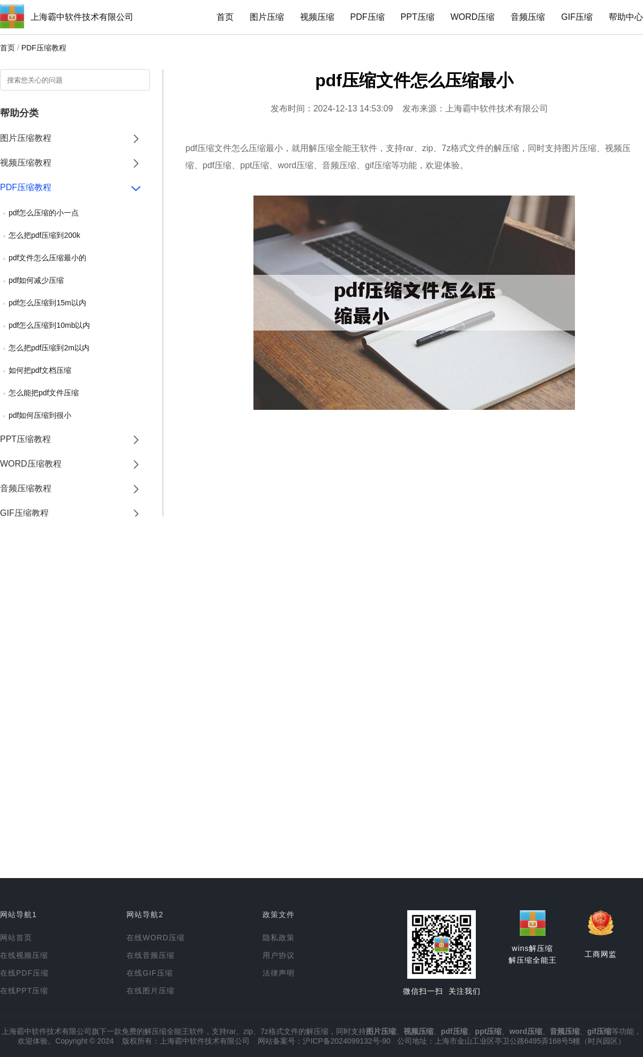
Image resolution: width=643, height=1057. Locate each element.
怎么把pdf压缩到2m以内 (49, 347)
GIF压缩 (577, 16)
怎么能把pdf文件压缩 (44, 392)
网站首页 (16, 937)
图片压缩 (267, 16)
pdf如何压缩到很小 (40, 415)
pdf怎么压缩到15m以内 (47, 302)
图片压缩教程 (25, 138)
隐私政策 (279, 937)
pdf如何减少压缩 (36, 280)
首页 (225, 16)
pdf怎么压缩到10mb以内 (49, 325)
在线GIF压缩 (149, 973)
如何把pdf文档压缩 (40, 370)
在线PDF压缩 (24, 973)
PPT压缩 (418, 16)
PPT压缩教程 (25, 439)
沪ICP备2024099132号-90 (346, 1041)
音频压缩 (528, 16)
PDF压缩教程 (43, 47)
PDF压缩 (367, 16)
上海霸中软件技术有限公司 (82, 16)
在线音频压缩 (150, 955)
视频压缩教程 (25, 162)
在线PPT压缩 (24, 990)
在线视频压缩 (24, 955)
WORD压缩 (473, 16)
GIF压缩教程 (24, 513)
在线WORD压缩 (155, 937)
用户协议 (279, 955)
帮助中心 (626, 16)
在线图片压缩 (150, 990)
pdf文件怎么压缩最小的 (47, 257)
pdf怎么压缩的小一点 (44, 212)
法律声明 (279, 973)
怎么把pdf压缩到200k (44, 235)
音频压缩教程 (25, 488)
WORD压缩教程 (31, 463)
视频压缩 (317, 16)
